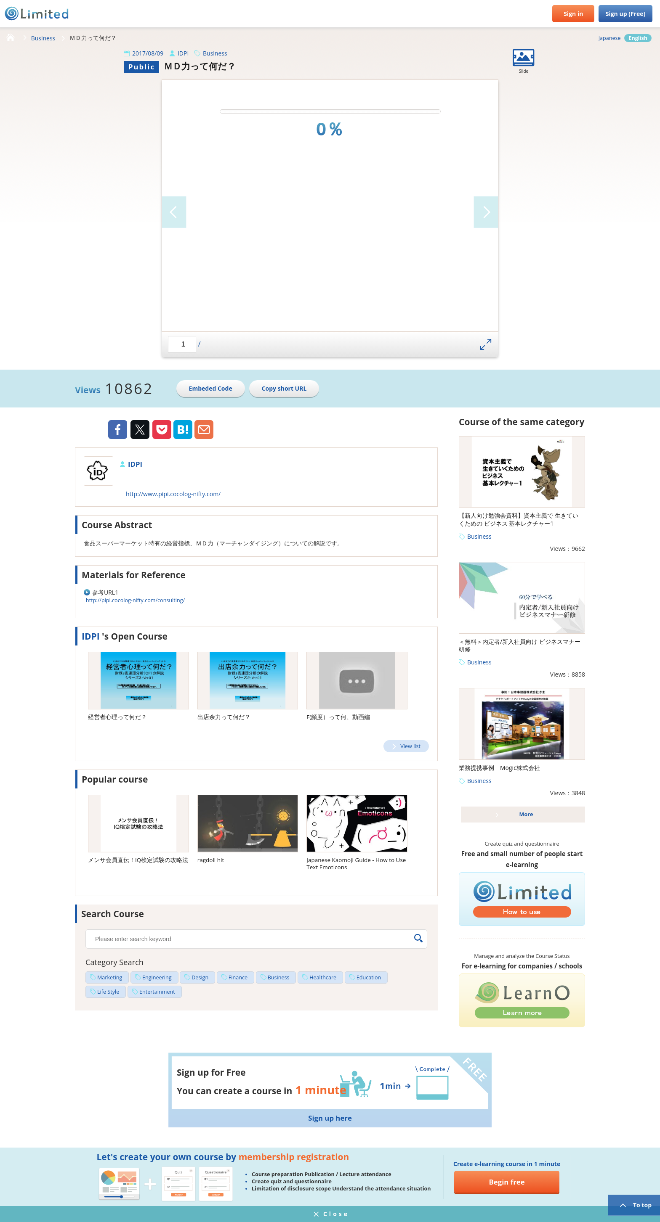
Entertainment (157, 991)
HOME (10, 38)
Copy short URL (284, 388)
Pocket (161, 429)
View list (410, 746)
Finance (238, 977)
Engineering (157, 977)
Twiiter (139, 430)
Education (369, 977)
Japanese (610, 38)
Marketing (109, 977)
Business (43, 38)
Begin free (507, 1182)
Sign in (573, 14)
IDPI (183, 53)
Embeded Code (210, 388)
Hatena (182, 429)
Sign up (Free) (626, 14)
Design (200, 977)
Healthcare (322, 977)
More (526, 814)
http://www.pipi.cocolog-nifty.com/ (173, 494)
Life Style (108, 991)
